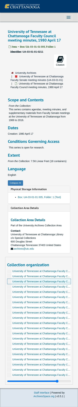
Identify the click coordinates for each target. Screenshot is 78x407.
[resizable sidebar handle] (39, 381)
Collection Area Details (25, 208)
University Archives (25, 72)
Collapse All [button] (15, 183)
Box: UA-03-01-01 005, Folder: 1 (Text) (39, 197)
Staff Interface (41, 392)
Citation (60, 61)
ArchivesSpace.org (43, 396)
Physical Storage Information (29, 189)
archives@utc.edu (24, 248)
